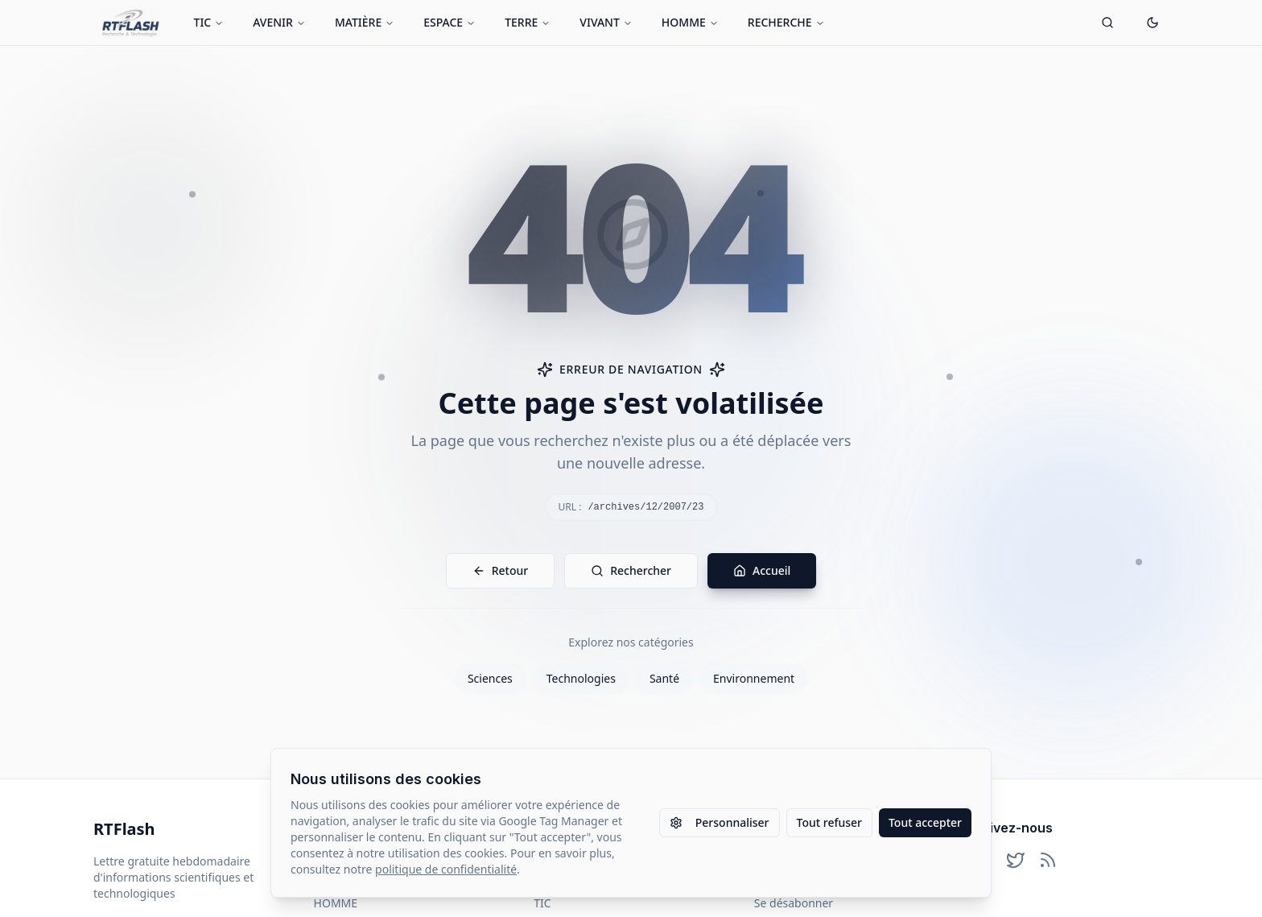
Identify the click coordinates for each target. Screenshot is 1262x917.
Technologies (581, 678)
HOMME (690, 22)
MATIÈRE (364, 22)
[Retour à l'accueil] (130, 22)
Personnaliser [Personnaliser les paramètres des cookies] (719, 822)
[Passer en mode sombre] (1152, 22)
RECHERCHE (786, 22)
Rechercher (631, 570)
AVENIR (279, 22)
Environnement (753, 678)
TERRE (528, 22)
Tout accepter (925, 822)
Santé (664, 678)
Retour (500, 570)
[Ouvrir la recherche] (1107, 22)
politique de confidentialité (446, 869)
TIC (209, 22)
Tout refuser (829, 822)
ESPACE (449, 22)
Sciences (490, 678)
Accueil (761, 570)
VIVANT (606, 22)
